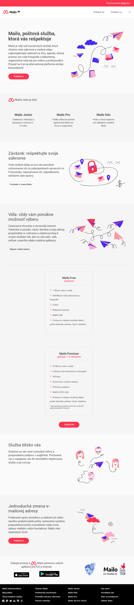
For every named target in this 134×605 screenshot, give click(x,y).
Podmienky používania (45, 592)
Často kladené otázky (12, 597)
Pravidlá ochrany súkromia (47, 597)
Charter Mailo (41, 588)
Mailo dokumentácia (11, 588)
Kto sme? (105, 588)
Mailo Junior (74, 588)
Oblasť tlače (106, 601)
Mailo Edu (72, 592)
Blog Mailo (7, 592)
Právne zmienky (42, 601)
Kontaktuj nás (107, 592)
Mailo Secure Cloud (77, 601)
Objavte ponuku (118, 3)
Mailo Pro (72, 597)
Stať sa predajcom (109, 597)
